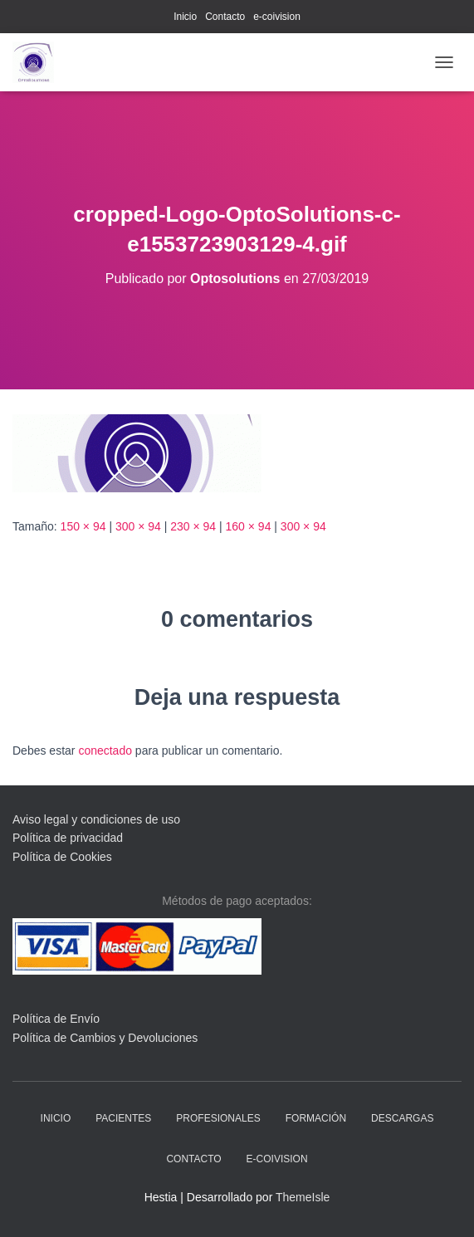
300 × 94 (138, 526)
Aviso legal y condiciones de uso (96, 819)
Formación (316, 1118)
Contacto (225, 16)
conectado (105, 750)
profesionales (218, 1118)
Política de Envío (56, 1018)
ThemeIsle (303, 1197)
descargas (402, 1118)
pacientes (123, 1118)
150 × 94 (83, 526)
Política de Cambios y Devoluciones (105, 1037)
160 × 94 (248, 526)
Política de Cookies (62, 856)
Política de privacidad (67, 837)
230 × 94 (193, 526)
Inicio (185, 16)
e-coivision (277, 16)
